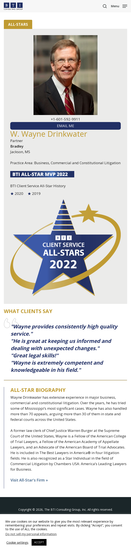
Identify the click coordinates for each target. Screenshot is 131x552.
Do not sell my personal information (31, 534)
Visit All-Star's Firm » (29, 480)
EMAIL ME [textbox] (65, 125)
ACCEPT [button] (39, 542)
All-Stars (18, 24)
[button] (119, 5)
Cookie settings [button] (17, 542)
